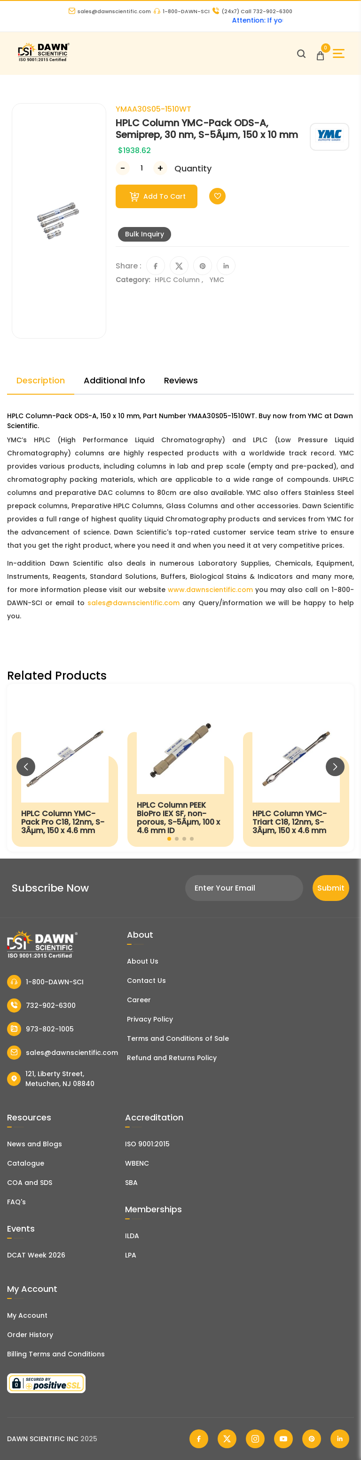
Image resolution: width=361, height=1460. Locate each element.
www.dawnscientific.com (210, 589)
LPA (130, 1255)
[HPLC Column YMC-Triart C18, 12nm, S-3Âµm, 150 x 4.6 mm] (296, 768)
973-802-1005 (40, 1029)
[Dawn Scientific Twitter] (227, 1438)
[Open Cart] (320, 53)
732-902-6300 (41, 1005)
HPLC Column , (180, 279)
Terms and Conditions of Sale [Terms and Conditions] (178, 1038)
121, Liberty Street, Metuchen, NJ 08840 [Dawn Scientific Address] (50, 1078)
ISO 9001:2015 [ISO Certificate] (147, 1144)
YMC (217, 279)
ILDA (132, 1236)
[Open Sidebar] (339, 53)
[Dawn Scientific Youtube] (283, 1438)
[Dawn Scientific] (43, 60)
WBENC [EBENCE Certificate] (137, 1163)
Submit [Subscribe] (331, 888)
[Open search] (301, 53)
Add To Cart (158, 197)
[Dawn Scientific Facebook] (198, 1438)
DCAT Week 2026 (36, 1255)
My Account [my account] (27, 1315)
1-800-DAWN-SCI (182, 11)
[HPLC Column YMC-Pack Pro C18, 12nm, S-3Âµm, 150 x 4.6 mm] (65, 768)
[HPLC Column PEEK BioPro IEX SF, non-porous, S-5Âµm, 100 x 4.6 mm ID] (180, 768)
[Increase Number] (160, 168)
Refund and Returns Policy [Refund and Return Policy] (172, 1058)
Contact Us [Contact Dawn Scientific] (146, 980)
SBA (131, 1182)
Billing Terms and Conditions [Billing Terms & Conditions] (56, 1354)
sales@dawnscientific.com (110, 11)
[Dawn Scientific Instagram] (255, 1438)
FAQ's (16, 1202)
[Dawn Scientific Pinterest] (311, 1438)
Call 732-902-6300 (252, 11)
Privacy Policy (150, 1019)
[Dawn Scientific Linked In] (339, 1438)
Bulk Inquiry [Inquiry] (144, 234)
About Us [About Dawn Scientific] (142, 961)
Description (40, 380)
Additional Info (114, 380)
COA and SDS (29, 1182)
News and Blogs (34, 1144)
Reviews (181, 380)
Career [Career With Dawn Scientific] (139, 1000)
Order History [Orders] (30, 1334)
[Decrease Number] (123, 168)
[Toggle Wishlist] (217, 196)
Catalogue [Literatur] (25, 1163)
